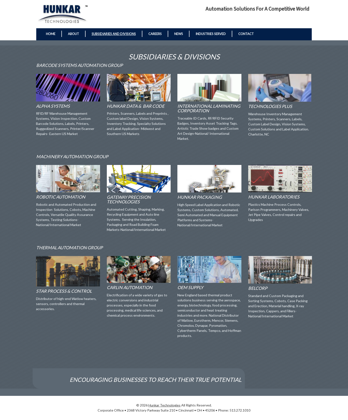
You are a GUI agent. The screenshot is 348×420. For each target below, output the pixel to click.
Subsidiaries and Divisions (114, 34)
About (73, 34)
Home (50, 34)
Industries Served (211, 34)
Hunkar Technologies (164, 405)
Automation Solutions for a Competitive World (257, 9)
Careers (155, 34)
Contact (246, 34)
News (178, 34)
